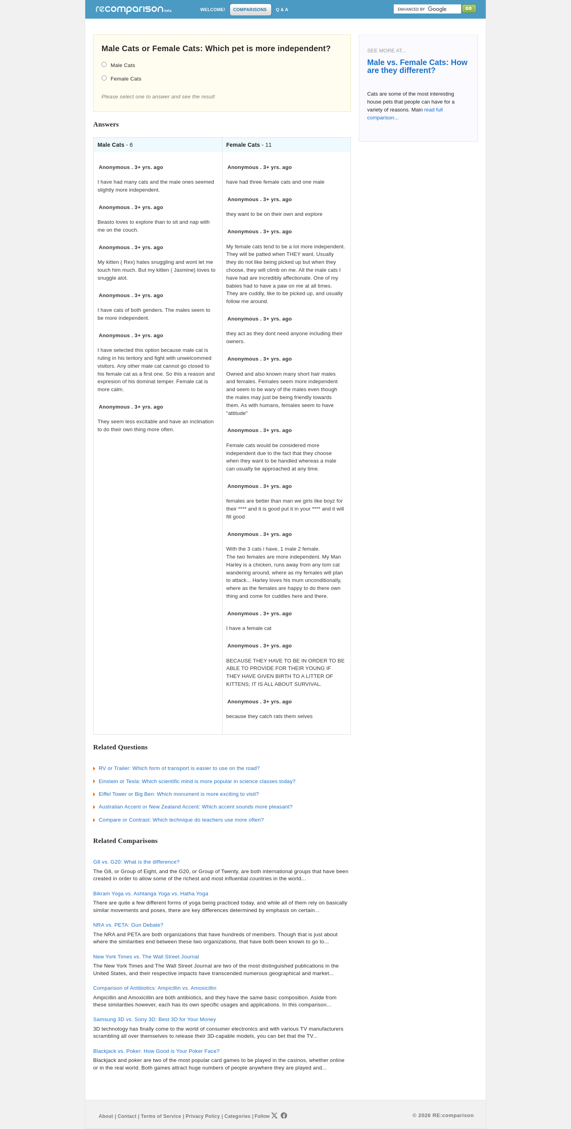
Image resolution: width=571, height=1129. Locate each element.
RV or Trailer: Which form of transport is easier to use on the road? (179, 768)
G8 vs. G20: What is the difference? (136, 862)
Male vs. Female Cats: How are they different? (417, 66)
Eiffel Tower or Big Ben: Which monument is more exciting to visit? (179, 794)
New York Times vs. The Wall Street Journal (146, 957)
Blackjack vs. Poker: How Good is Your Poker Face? (156, 1051)
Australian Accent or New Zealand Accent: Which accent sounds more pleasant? (196, 807)
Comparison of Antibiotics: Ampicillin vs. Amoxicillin (155, 988)
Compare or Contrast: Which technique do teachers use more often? (181, 820)
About (106, 1116)
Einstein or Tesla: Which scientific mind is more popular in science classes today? (197, 781)
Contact (127, 1116)
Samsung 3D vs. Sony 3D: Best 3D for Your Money (154, 1019)
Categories (237, 1116)
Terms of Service (161, 1116)
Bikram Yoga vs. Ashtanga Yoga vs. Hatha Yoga (150, 894)
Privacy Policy (203, 1116)
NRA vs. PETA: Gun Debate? (128, 925)
